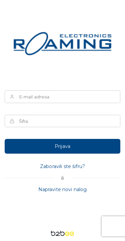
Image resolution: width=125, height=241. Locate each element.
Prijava (62, 146)
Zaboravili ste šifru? (62, 166)
